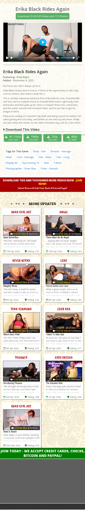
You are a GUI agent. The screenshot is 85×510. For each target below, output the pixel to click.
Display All (11, 162)
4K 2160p (13, 138)
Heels (9, 157)
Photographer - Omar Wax (21, 168)
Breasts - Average (61, 151)
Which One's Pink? (11, 334)
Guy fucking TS (30, 162)
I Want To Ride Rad (55, 334)
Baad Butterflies (10, 237)
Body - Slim (39, 151)
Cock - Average (25, 157)
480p (72, 138)
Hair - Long (63, 157)
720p (53, 138)
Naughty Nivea (10, 286)
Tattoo (58, 162)
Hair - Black (45, 157)
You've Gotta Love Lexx (57, 286)
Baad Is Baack (10, 431)
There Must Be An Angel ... (58, 237)
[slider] (29, 57)
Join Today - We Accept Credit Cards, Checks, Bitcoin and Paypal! (43, 453)
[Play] (7, 57)
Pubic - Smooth (49, 168)
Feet (46, 162)
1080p (33, 138)
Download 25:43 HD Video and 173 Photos (42, 16)
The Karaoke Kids (54, 383)
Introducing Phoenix (12, 383)
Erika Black (23, 77)
